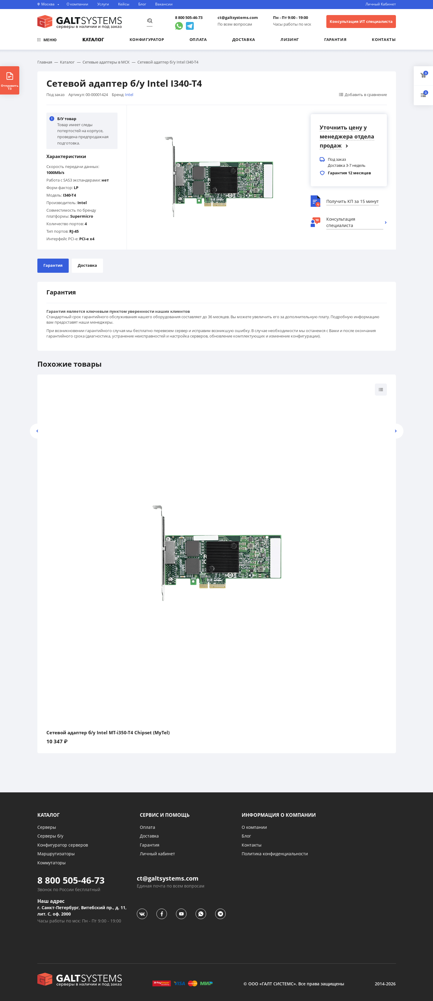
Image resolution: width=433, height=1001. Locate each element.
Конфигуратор (147, 39)
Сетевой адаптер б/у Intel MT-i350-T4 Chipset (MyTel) (108, 732)
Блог (142, 4)
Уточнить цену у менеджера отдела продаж (347, 136)
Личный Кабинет (381, 4)
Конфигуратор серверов (62, 845)
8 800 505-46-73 (188, 17)
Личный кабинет (157, 853)
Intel (129, 94)
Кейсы (123, 4)
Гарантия (335, 39)
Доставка (243, 39)
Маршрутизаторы (56, 853)
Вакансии (164, 4)
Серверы (46, 827)
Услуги (103, 4)
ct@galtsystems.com (238, 17)
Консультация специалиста (340, 222)
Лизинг (290, 39)
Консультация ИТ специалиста (361, 21)
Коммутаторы (51, 863)
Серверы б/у (50, 836)
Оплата (198, 39)
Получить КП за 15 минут (352, 201)
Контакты (384, 39)
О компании (77, 4)
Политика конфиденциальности (275, 853)
